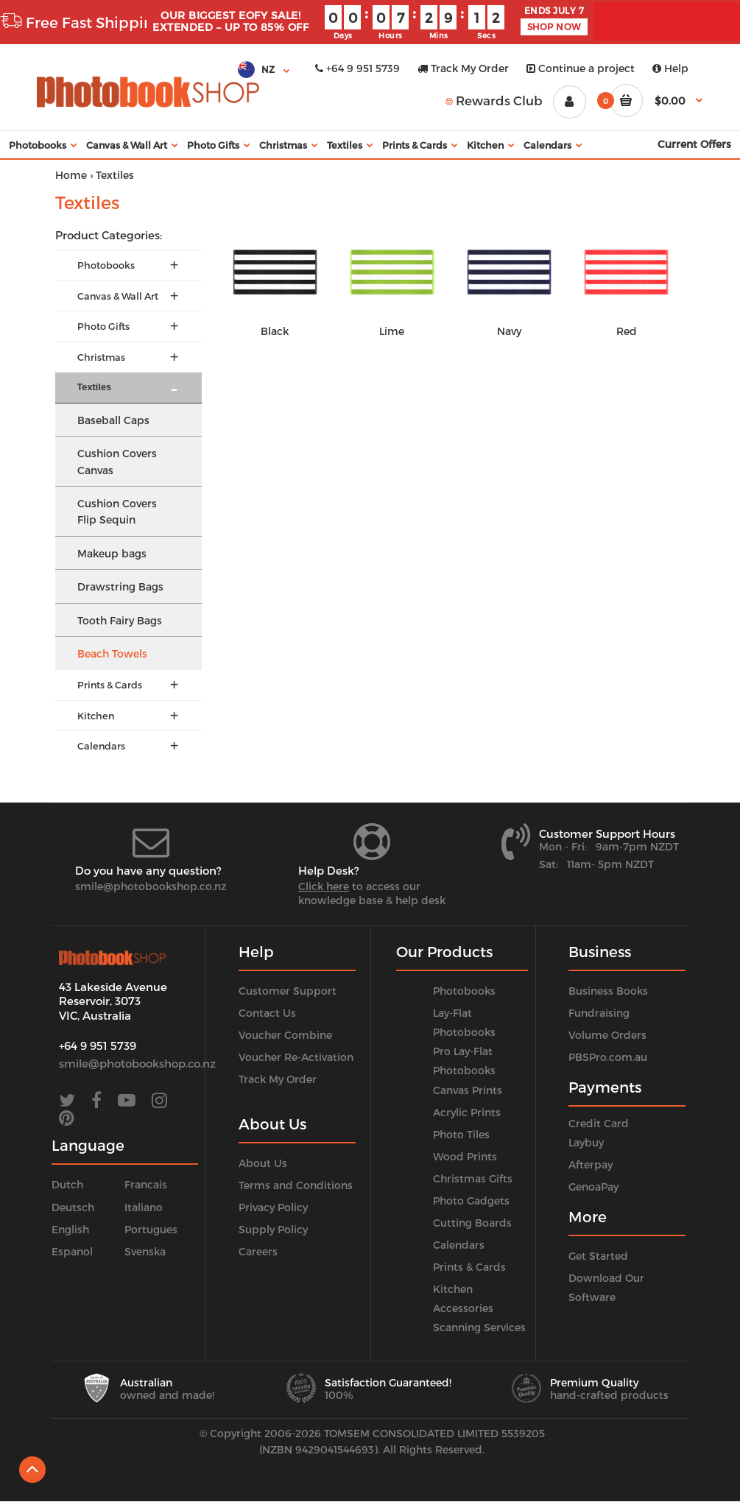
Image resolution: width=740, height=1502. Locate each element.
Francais (145, 1184)
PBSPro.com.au (607, 1057)
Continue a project (580, 68)
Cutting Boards (472, 1222)
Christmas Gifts (472, 1178)
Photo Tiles (461, 1134)
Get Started (598, 1255)
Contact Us (267, 1012)
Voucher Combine (285, 1035)
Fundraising (599, 1012)
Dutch (67, 1184)
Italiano (143, 1207)
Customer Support (287, 990)
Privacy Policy (273, 1207)
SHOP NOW (554, 26)
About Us (263, 1163)
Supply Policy (273, 1229)
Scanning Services (479, 1327)
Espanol (72, 1251)
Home (71, 175)
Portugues (150, 1229)
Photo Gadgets (471, 1200)
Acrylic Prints (467, 1112)
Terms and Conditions (296, 1185)
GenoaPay (593, 1186)
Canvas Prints (467, 1090)
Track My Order (463, 68)
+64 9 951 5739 (357, 68)
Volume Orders (607, 1035)
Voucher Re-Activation (296, 1057)
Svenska (145, 1251)
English (70, 1229)
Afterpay (590, 1164)
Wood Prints (465, 1156)
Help (670, 68)
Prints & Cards (469, 1267)
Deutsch (73, 1207)
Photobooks (464, 990)
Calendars (458, 1244)
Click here (323, 886)
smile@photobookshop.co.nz (151, 886)
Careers (258, 1251)
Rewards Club (494, 100)
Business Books (608, 990)
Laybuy (586, 1142)
